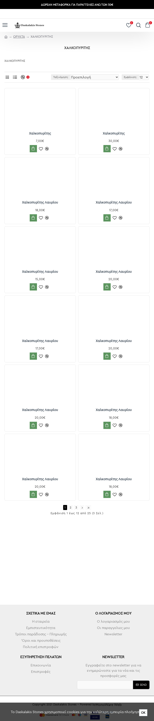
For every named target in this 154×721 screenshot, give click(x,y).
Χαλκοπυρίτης (40, 133)
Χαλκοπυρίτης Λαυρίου (40, 202)
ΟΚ (143, 713)
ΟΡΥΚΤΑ (19, 37)
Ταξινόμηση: (60, 77)
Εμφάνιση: (130, 77)
